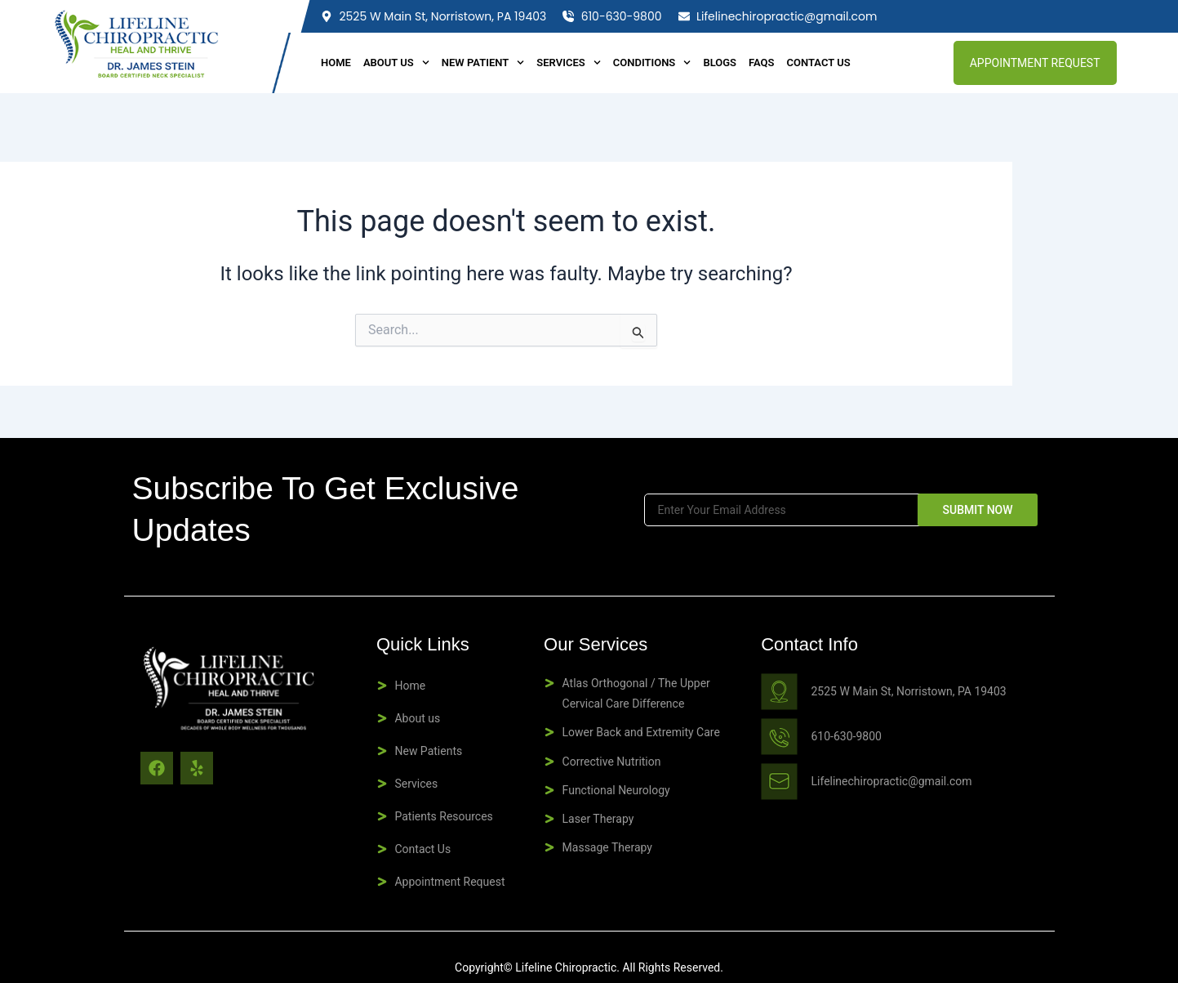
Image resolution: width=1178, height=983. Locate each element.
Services (568, 63)
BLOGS (719, 62)
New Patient (483, 63)
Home (336, 62)
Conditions (652, 63)
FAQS (761, 62)
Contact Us (819, 62)
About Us (396, 63)
